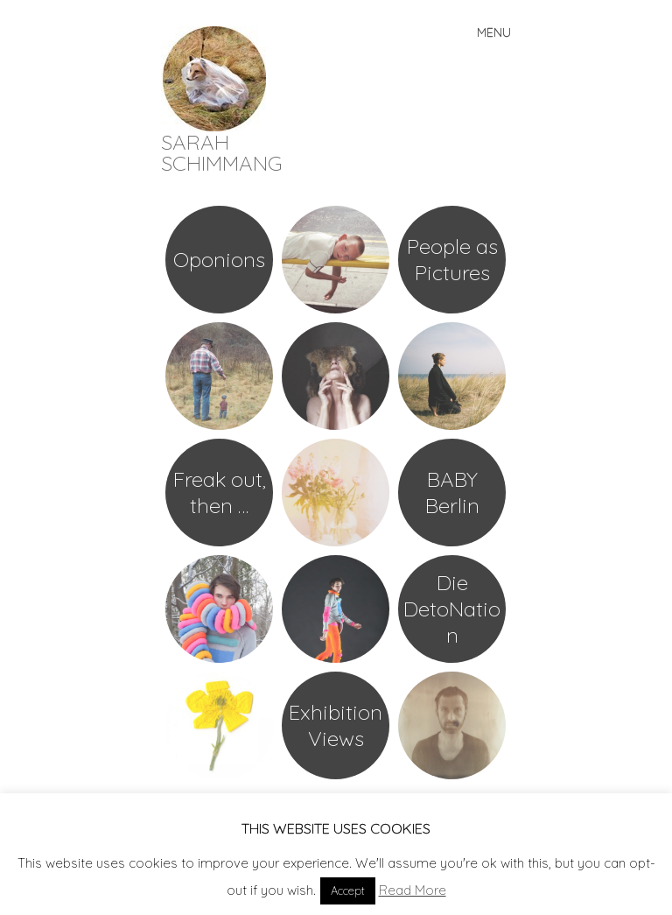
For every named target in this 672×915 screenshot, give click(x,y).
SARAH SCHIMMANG (222, 152)
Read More (412, 890)
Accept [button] (348, 890)
